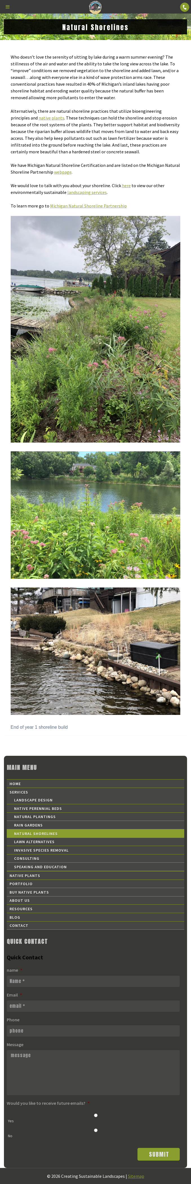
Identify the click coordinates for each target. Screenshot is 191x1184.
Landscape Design (33, 800)
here (126, 185)
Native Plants (25, 875)
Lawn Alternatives (34, 841)
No (10, 1135)
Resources (21, 908)
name (14, 970)
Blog (15, 917)
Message (15, 1044)
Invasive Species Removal (41, 850)
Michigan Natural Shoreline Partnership (88, 206)
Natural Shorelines (36, 833)
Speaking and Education (40, 866)
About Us (20, 900)
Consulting (26, 858)
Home (15, 783)
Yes (11, 1120)
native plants (51, 118)
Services (19, 792)
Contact (19, 925)
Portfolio (21, 883)
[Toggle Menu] (7, 7)
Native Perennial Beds (38, 808)
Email (14, 995)
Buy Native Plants (29, 892)
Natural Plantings (35, 816)
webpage (63, 172)
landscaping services (87, 192)
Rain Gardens (28, 825)
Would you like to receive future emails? (48, 1103)
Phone (13, 1019)
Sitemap (136, 1176)
